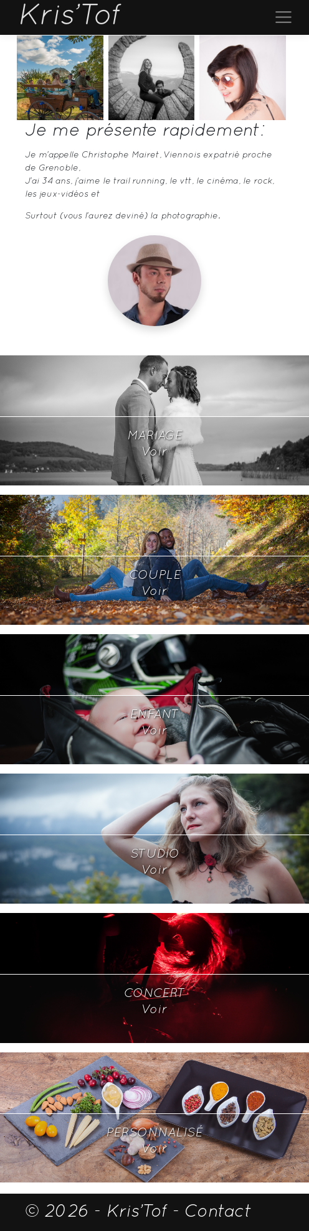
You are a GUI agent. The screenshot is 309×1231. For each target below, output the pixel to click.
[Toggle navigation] (284, 17)
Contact (218, 1212)
